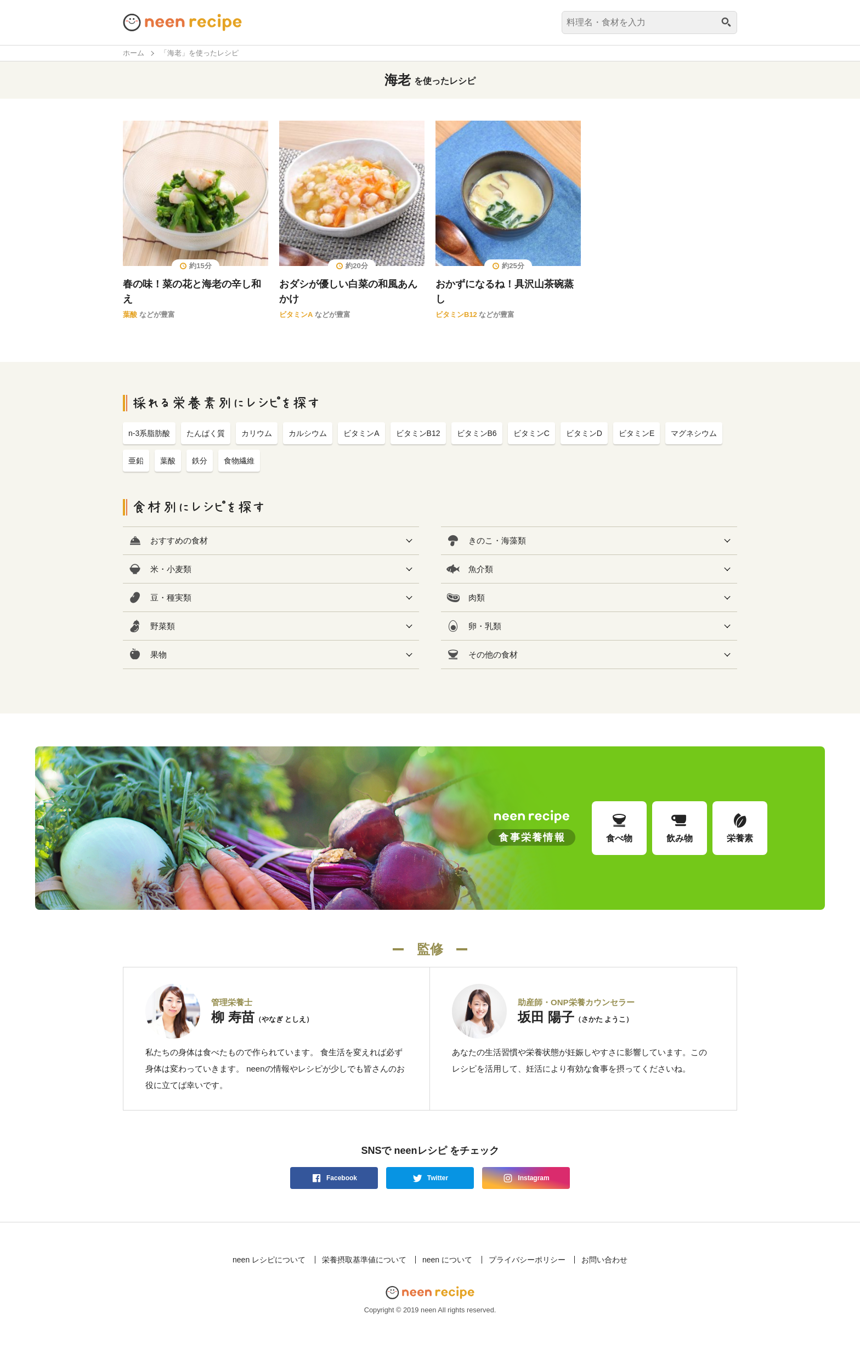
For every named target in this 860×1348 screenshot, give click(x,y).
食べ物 (619, 827)
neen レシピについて (269, 1260)
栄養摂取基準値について (364, 1260)
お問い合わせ (604, 1260)
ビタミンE (636, 433)
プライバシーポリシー (527, 1260)
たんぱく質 (205, 433)
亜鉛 (136, 460)
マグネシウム (694, 433)
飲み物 (679, 827)
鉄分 (199, 460)
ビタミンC (531, 433)
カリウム (256, 433)
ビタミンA (296, 314)
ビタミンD (584, 433)
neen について (447, 1260)
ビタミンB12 (456, 314)
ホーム (133, 53)
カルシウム (307, 433)
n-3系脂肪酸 (149, 433)
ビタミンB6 (477, 433)
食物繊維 (239, 460)
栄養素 (740, 827)
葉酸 (130, 314)
